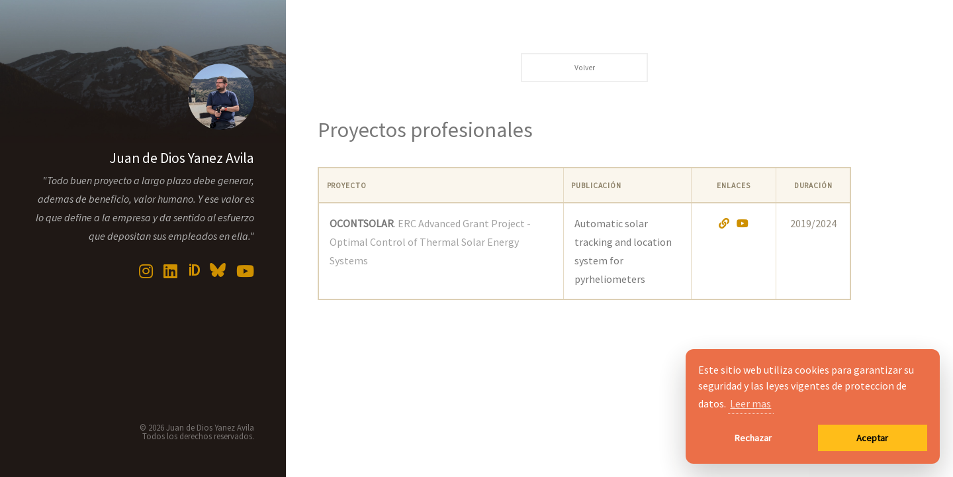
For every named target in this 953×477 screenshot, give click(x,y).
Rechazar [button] (753, 438)
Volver (584, 67)
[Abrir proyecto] (724, 223)
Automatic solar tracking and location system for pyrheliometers (623, 251)
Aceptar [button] (872, 438)
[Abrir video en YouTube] (743, 223)
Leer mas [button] (750, 403)
